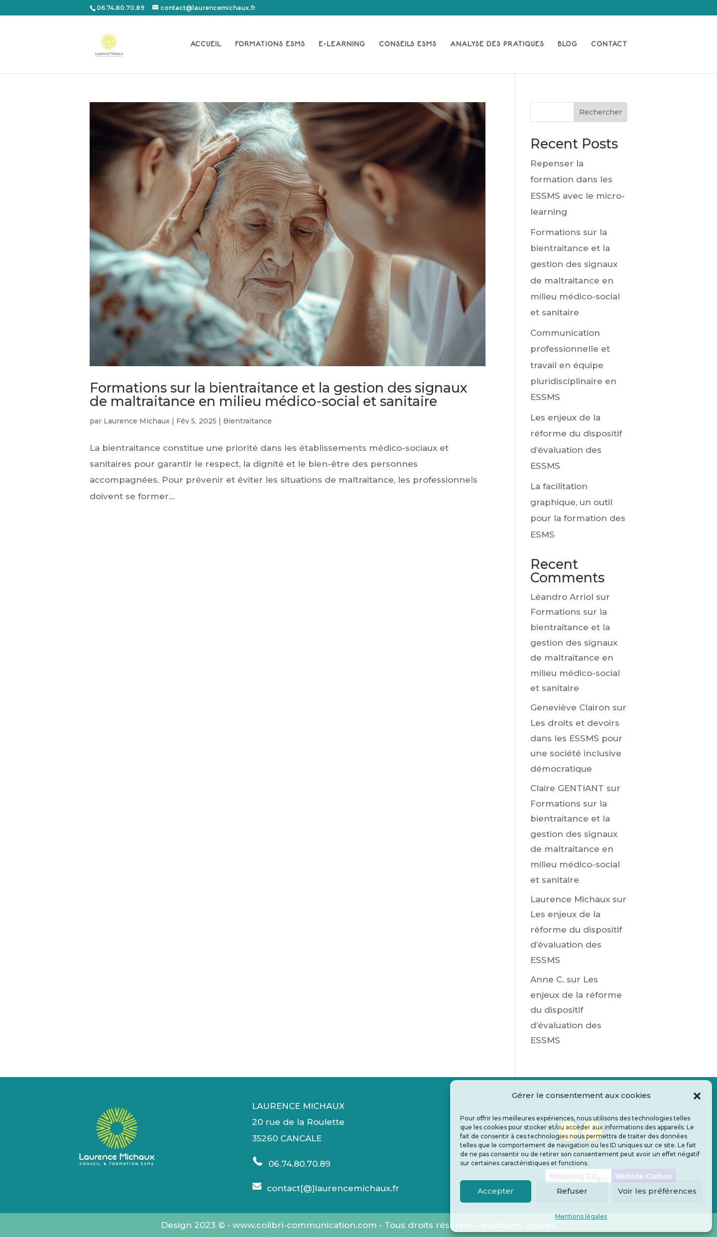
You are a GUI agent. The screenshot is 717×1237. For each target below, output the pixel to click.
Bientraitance (247, 420)
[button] (697, 1096)
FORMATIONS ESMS (270, 44)
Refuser (572, 1191)
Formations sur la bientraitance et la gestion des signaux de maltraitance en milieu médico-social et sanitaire (279, 395)
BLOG (568, 44)
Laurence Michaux (137, 420)
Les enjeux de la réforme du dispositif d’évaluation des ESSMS (576, 1009)
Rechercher (600, 112)
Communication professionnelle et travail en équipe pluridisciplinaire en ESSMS (573, 365)
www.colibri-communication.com (305, 1225)
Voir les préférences (657, 1191)
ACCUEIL (206, 44)
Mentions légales (581, 1216)
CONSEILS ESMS (408, 44)
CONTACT (609, 44)
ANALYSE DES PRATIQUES (497, 44)
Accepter (496, 1191)
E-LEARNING (342, 44)
